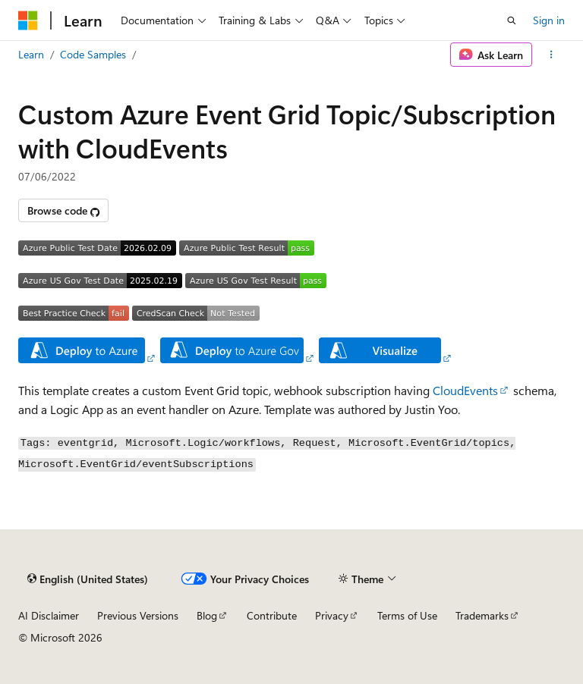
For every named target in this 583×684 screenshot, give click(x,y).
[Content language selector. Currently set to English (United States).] (87, 578)
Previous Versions (137, 615)
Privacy (331, 615)
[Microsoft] (28, 20)
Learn (31, 54)
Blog (207, 615)
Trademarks (482, 615)
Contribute (272, 615)
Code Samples (93, 54)
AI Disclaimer (48, 615)
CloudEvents (465, 390)
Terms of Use (407, 615)
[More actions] (551, 54)
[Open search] (511, 20)
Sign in (549, 20)
